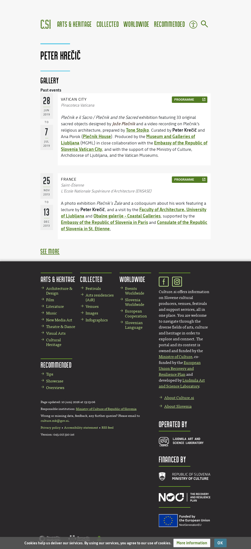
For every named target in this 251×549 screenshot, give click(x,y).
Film (50, 300)
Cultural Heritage (53, 342)
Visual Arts (56, 333)
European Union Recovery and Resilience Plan (180, 368)
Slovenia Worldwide (134, 302)
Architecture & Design (59, 291)
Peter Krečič (184, 130)
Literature (55, 306)
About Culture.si (179, 397)
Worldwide (136, 24)
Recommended (169, 24)
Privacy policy (51, 428)
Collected (108, 24)
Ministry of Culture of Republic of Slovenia (106, 409)
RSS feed (107, 428)
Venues (92, 306)
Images (92, 313)
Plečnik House (97, 136)
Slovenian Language (134, 325)
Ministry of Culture (175, 356)
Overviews (55, 387)
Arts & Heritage (74, 24)
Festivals (93, 288)
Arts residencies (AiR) (100, 297)
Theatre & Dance (60, 326)
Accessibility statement (81, 428)
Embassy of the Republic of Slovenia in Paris (104, 222)
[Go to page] (204, 24)
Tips (49, 374)
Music (51, 313)
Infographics (97, 320)
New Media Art (59, 320)
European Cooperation (136, 313)
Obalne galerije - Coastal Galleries (127, 216)
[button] (191, 543)
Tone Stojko (137, 130)
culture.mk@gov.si (55, 421)
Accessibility (193, 25)
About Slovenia (178, 406)
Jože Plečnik (123, 123)
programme (184, 99)
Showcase (54, 381)
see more (50, 251)
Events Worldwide (134, 291)
